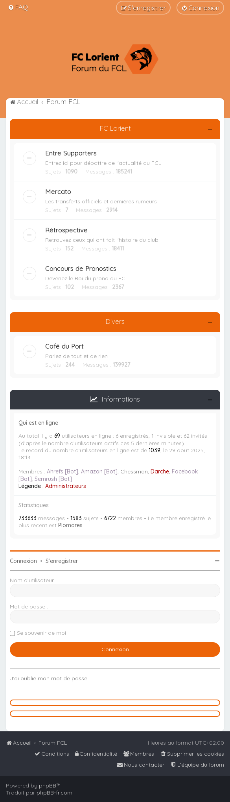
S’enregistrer (62, 561)
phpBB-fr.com (54, 792)
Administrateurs (65, 486)
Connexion (23, 561)
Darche (160, 471)
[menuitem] (18, 7)
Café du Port (64, 346)
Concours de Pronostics (80, 268)
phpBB (47, 785)
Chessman (134, 471)
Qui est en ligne (38, 422)
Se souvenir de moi (41, 632)
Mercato (58, 191)
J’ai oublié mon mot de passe (48, 678)
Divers (115, 321)
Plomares (70, 525)
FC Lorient (115, 128)
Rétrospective (66, 230)
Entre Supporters (71, 153)
